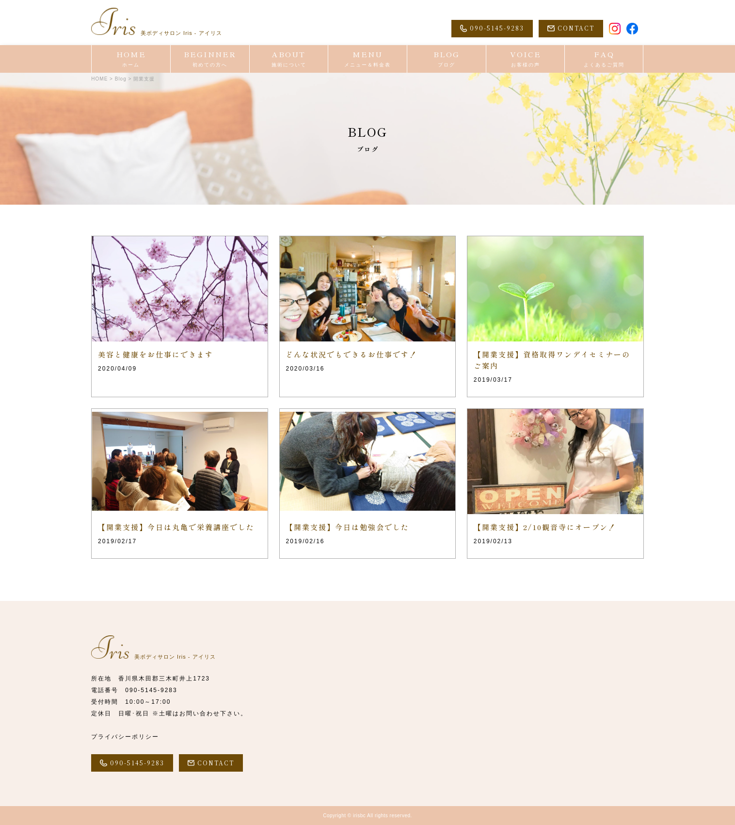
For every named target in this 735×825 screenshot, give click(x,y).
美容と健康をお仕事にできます (155, 354)
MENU (367, 58)
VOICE (525, 58)
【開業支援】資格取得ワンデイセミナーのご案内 (552, 360)
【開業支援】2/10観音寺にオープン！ (545, 527)
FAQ (604, 58)
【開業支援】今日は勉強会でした (347, 527)
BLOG (446, 58)
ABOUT (289, 58)
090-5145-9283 (151, 690)
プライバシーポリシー (125, 736)
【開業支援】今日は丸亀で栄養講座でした (176, 527)
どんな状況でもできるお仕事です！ (351, 354)
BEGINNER (210, 58)
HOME (131, 58)
